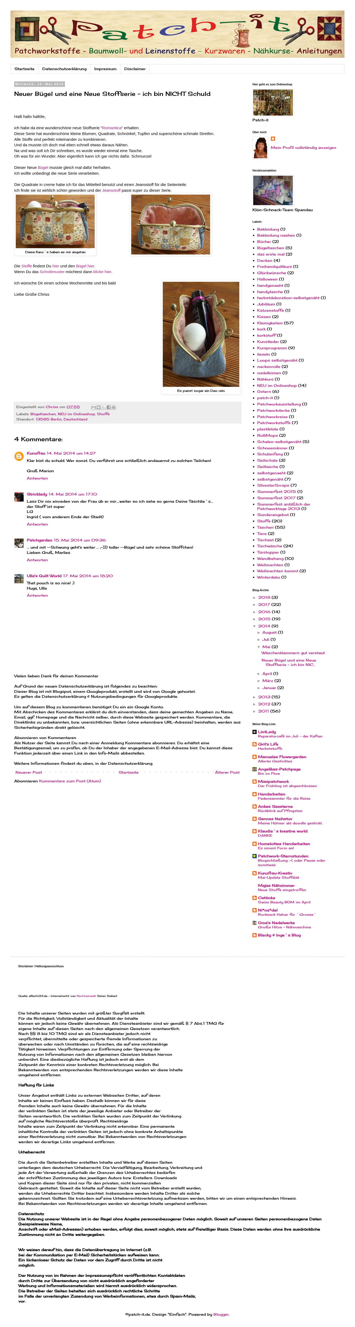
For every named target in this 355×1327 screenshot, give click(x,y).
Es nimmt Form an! (276, 848)
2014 (265, 626)
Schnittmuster (52, 271)
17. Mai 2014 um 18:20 (88, 576)
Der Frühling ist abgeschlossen (287, 786)
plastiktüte (267, 429)
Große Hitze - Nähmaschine (284, 927)
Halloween (267, 279)
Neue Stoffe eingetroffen (282, 890)
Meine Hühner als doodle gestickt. (290, 823)
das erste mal (271, 254)
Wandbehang (270, 558)
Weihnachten (270, 565)
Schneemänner (272, 448)
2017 (264, 604)
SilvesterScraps (273, 485)
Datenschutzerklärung (64, 68)
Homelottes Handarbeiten (284, 843)
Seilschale (267, 460)
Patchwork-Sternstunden (283, 856)
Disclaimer (135, 68)
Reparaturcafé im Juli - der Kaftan (290, 736)
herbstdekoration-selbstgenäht (288, 297)
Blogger (221, 1314)
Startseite (24, 68)
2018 (265, 597)
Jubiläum (266, 304)
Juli (266, 639)
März (268, 680)
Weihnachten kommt (277, 571)
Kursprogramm (272, 348)
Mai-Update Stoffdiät (278, 877)
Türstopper (268, 552)
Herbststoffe (270, 748)
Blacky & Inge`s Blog (279, 935)
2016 (265, 612)
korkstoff (266, 335)
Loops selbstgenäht (277, 360)
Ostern (264, 391)
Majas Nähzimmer (276, 885)
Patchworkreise (272, 416)
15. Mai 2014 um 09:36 (80, 540)
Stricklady (37, 494)
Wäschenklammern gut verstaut (293, 653)
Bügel (43, 167)
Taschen (265, 527)
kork (261, 329)
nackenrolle (268, 366)
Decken (264, 260)
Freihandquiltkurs (274, 266)
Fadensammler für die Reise (284, 798)
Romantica (111, 128)
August (270, 632)
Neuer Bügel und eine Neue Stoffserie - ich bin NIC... (289, 662)
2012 (265, 704)
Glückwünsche (271, 272)
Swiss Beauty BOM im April (284, 902)
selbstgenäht (270, 479)
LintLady (267, 732)
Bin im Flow (269, 773)
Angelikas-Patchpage (279, 769)
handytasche (270, 291)
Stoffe (26, 266)
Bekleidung (268, 229)
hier (55, 266)
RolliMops (267, 435)
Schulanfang (270, 454)
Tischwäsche (269, 546)
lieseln (263, 354)
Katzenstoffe (270, 310)
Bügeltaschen (43, 414)
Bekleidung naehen (276, 235)
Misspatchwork (273, 781)
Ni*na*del (267, 910)
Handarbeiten (271, 794)
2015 (265, 619)
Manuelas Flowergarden (282, 756)
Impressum (105, 68)
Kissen (264, 316)
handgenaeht (270, 285)
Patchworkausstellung (279, 404)
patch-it (265, 398)
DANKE (265, 835)
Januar (269, 687)
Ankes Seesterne (275, 806)
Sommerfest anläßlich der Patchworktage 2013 (283, 506)
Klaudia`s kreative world (282, 831)
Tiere (262, 533)
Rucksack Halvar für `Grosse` (287, 914)
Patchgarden (39, 540)
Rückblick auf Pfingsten (280, 811)
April (267, 673)
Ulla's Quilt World (44, 576)
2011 (264, 711)
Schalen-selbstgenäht (279, 441)
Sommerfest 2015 (276, 491)
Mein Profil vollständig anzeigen (303, 147)
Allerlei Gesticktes (275, 761)
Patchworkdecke (273, 410)
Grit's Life (268, 744)
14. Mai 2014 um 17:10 (73, 494)
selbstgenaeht (271, 473)
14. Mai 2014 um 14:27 (71, 453)
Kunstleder (268, 341)
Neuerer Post (29, 772)
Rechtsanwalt (86, 995)
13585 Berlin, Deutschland (61, 419)
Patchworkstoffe (274, 422)
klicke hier (102, 271)
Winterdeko (268, 577)
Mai (267, 646)
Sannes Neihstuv (275, 818)
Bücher (264, 241)
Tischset (265, 540)
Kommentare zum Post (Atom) (70, 781)
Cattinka (266, 898)
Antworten (37, 478)
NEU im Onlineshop (76, 414)
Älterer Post (227, 772)
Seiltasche (267, 466)
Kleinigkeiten (270, 323)
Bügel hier (85, 266)
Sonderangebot (273, 514)
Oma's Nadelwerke (276, 922)
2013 (265, 697)
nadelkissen (269, 373)
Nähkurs (265, 379)
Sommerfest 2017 (276, 498)
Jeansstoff (111, 190)
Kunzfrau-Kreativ (275, 873)
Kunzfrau (36, 453)
